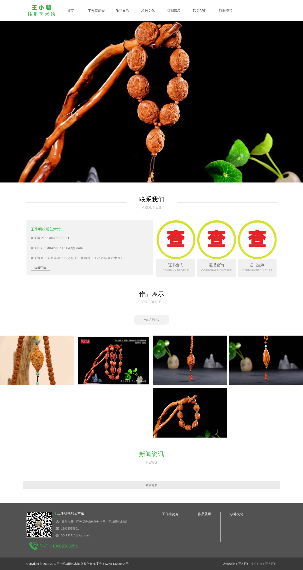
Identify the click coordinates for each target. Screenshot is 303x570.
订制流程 (174, 11)
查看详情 (40, 267)
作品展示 (122, 11)
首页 (70, 11)
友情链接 (229, 563)
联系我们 (199, 11)
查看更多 (151, 485)
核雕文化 (148, 11)
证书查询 (175, 265)
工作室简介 (96, 11)
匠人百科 (244, 563)
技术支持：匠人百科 (263, 563)
